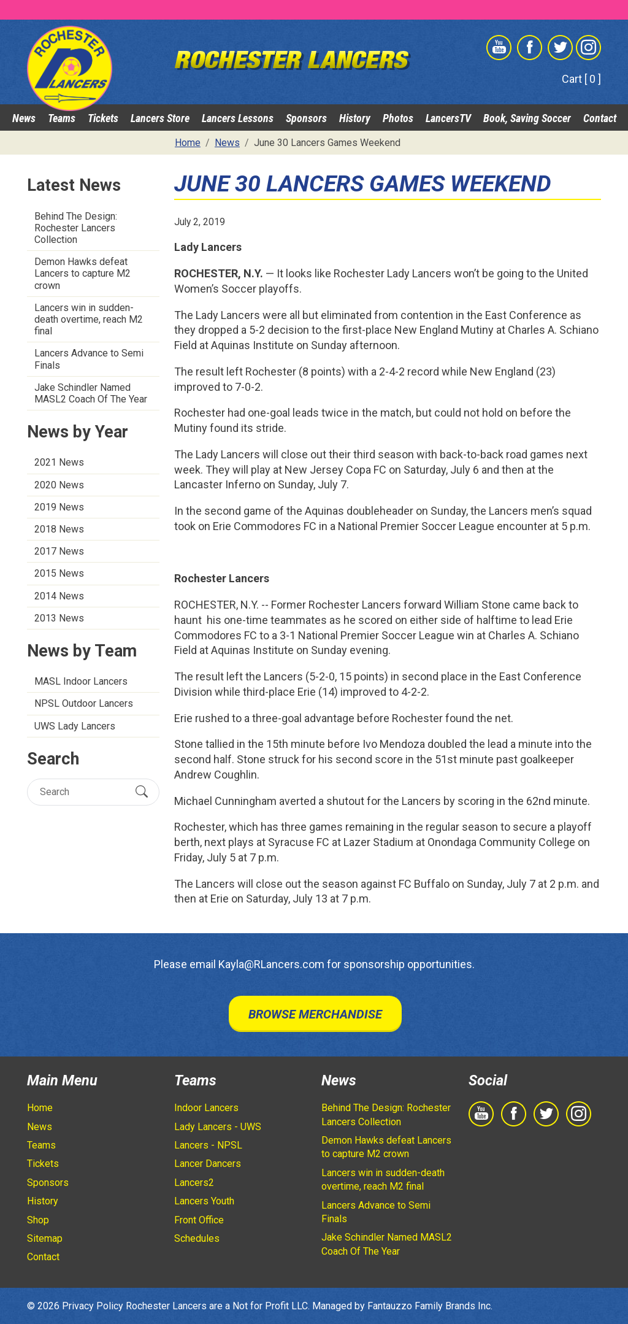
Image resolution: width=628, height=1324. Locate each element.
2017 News (59, 551)
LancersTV (448, 118)
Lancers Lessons (238, 118)
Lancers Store (160, 118)
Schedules (197, 1238)
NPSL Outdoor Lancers (83, 703)
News (24, 118)
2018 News (59, 529)
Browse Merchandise (315, 1014)
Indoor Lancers (206, 1108)
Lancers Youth (204, 1201)
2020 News (59, 485)
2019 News (59, 507)
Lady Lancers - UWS (217, 1127)
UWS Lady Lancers (74, 726)
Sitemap (45, 1238)
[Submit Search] (141, 792)
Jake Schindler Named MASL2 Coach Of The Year (90, 393)
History (354, 118)
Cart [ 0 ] (581, 78)
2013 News (59, 618)
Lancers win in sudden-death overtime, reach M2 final (88, 319)
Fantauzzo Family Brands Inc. (429, 1306)
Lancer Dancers (207, 1163)
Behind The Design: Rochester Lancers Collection (75, 227)
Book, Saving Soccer (527, 118)
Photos (398, 118)
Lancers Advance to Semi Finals (89, 359)
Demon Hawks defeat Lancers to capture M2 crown (82, 273)
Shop (38, 1220)
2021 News (59, 462)
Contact (599, 118)
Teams (61, 118)
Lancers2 (194, 1182)
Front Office (199, 1220)
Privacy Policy (92, 1306)
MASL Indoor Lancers (81, 681)
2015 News (59, 573)
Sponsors (306, 118)
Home (40, 1108)
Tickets (103, 118)
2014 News (59, 596)
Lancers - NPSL (208, 1145)
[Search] (82, 791)
